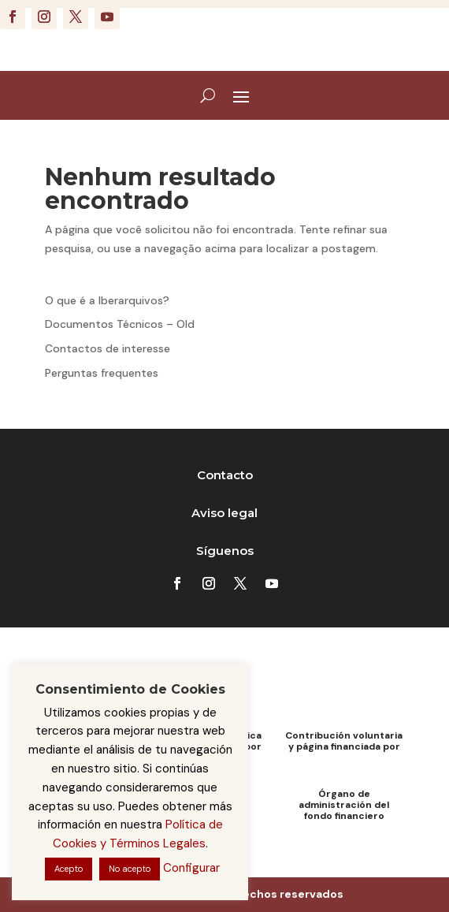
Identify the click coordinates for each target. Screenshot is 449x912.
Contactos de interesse (107, 348)
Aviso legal (224, 512)
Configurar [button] (191, 868)
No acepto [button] (129, 868)
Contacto (225, 474)
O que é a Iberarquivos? (107, 300)
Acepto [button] (68, 868)
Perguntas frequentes (101, 373)
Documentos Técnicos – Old (120, 324)
